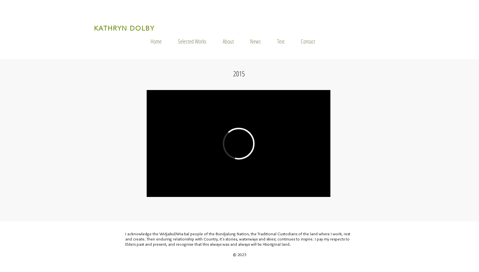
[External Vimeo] (238, 143)
